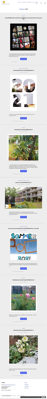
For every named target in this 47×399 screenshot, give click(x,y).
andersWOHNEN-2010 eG (8, 396)
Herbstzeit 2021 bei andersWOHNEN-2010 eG (23, 130)
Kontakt (10, 215)
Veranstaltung (22, 272)
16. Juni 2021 (26, 231)
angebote (36, 2)
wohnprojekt (24, 2)
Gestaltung (20, 272)
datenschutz (27, 387)
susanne (21, 73)
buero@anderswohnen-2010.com (9, 385)
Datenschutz (14, 396)
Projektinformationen (25, 69)
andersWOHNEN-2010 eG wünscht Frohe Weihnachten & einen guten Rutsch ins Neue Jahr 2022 (23, 19)
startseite (19, 2)
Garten (18, 272)
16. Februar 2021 (26, 333)
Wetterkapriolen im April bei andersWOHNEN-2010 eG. (23, 281)
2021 (14, 272)
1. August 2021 (23, 185)
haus (33, 2)
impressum (26, 385)
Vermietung (27, 181)
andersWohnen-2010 (16, 272)
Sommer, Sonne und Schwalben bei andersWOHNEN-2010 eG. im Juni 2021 (23, 229)
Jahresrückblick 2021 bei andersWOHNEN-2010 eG (23, 71)
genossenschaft (29, 2)
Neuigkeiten (20, 69)
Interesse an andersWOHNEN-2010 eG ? (23, 183)
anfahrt (26, 383)
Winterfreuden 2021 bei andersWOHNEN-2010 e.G (23, 331)
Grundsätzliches (20, 181)
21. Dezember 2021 (26, 73)
